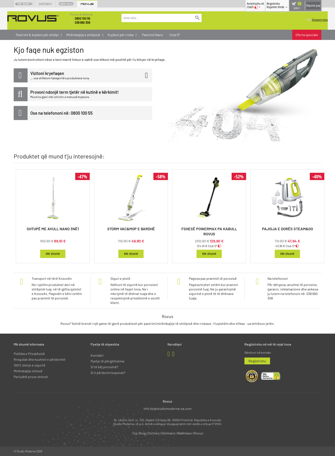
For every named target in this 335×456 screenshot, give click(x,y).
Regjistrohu (257, 360)
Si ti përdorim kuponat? (108, 372)
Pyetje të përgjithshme (108, 361)
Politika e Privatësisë (29, 353)
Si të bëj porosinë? (104, 367)
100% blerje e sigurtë (29, 365)
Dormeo (154, 433)
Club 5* (174, 34)
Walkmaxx (184, 433)
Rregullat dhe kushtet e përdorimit (40, 359)
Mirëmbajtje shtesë (28, 371)
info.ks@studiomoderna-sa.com (167, 408)
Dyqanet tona (313, 20)
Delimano (168, 433)
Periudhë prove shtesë (31, 376)
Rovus (198, 433)
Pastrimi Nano (152, 34)
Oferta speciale (306, 34)
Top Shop (139, 433)
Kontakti (97, 355)
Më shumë (53, 253)
